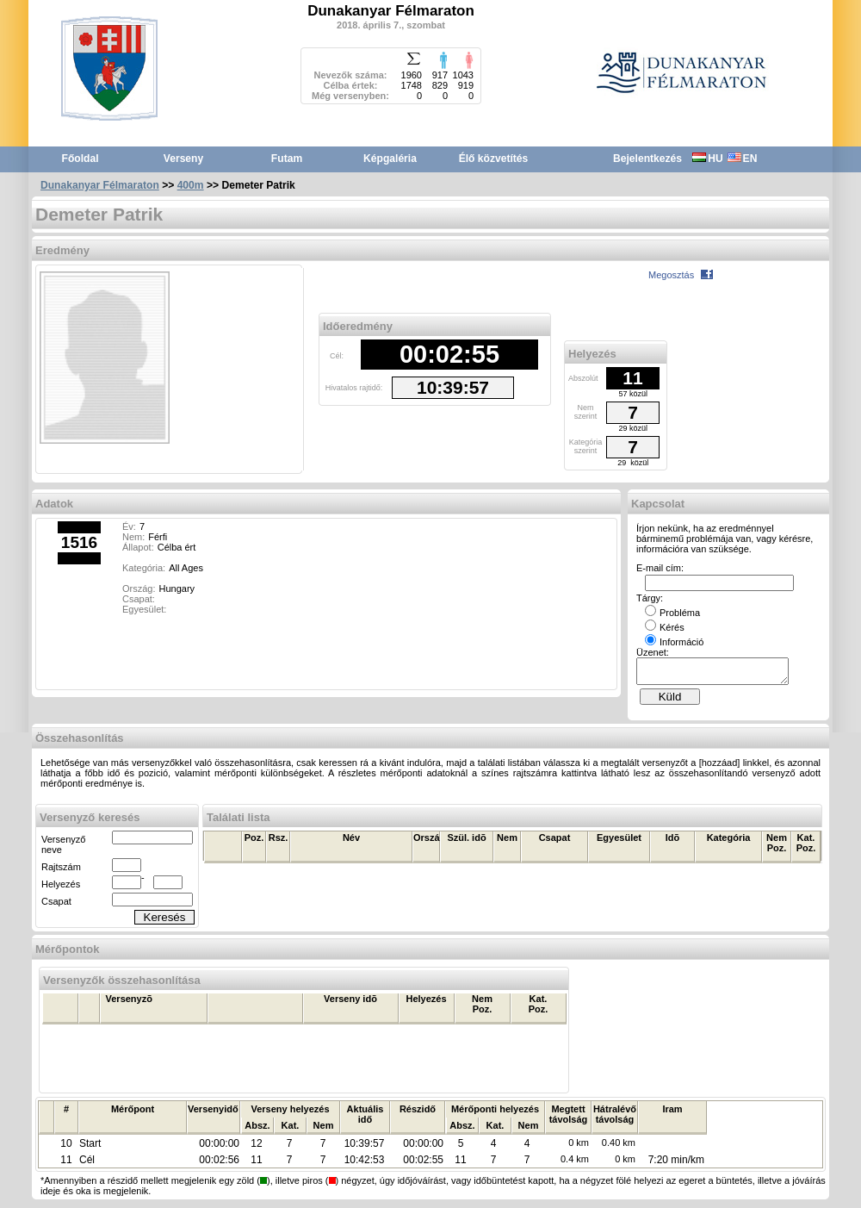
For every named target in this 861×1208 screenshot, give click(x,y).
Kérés (664, 627)
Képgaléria (390, 159)
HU (707, 159)
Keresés (165, 922)
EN (743, 159)
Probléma (672, 612)
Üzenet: (652, 652)
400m (190, 185)
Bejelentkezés (647, 159)
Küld (670, 701)
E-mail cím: (660, 568)
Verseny (183, 159)
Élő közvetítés (494, 159)
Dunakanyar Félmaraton (99, 185)
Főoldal (80, 159)
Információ (674, 642)
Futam (286, 159)
